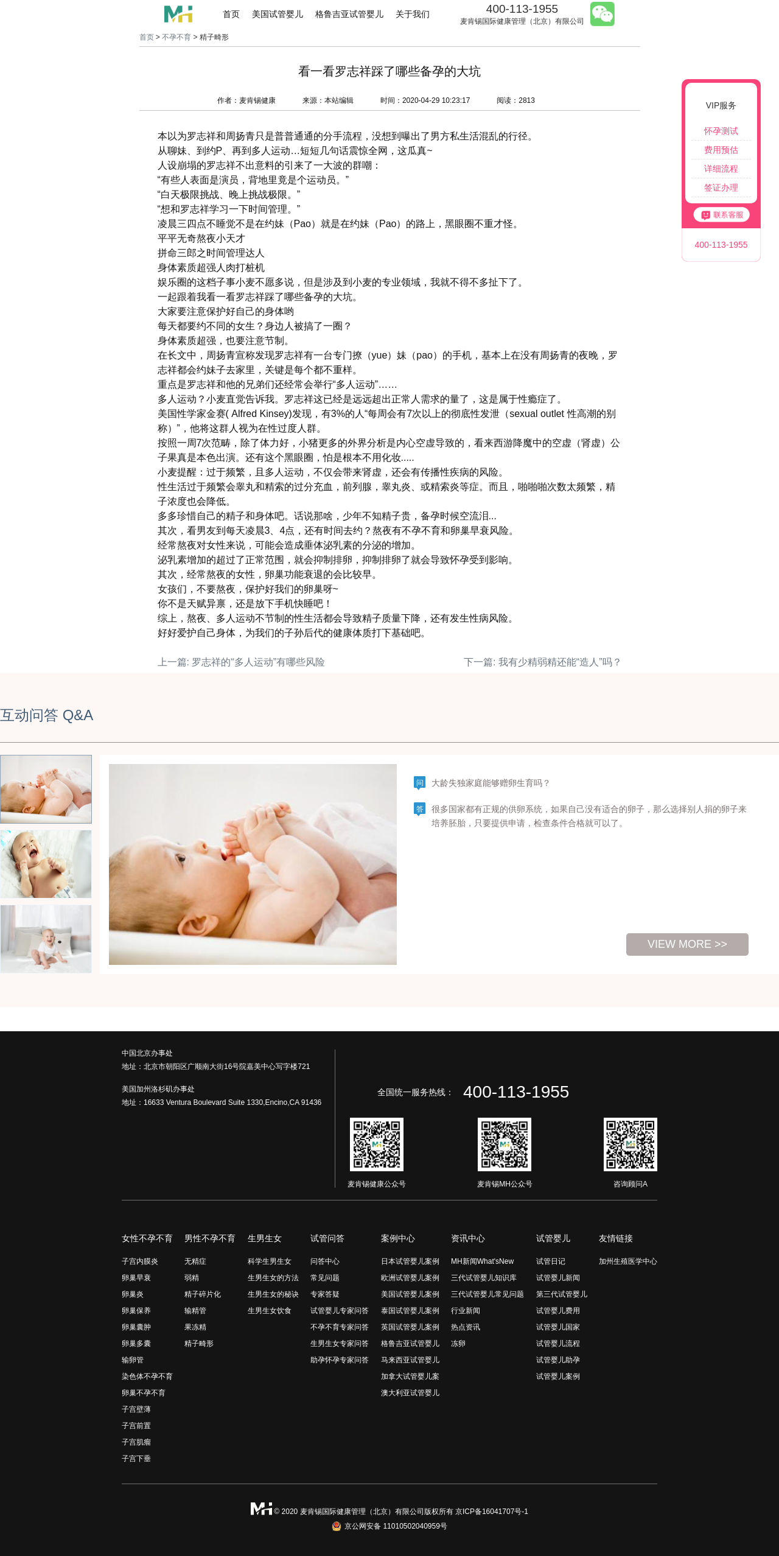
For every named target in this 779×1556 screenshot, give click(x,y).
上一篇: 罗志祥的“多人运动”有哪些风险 (242, 662)
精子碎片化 (202, 1294)
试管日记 (550, 1261)
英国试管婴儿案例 (410, 1327)
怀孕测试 (721, 131)
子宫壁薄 (136, 1409)
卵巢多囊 (136, 1343)
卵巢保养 (136, 1310)
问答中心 (325, 1261)
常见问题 (325, 1278)
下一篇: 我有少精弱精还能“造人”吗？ (543, 662)
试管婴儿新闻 (558, 1278)
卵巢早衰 (136, 1278)
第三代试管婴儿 (561, 1294)
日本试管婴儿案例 (410, 1261)
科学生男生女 (270, 1261)
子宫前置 (136, 1425)
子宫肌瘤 (136, 1442)
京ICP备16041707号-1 (491, 1511)
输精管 (195, 1310)
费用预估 (721, 150)
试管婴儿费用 (558, 1310)
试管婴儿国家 (558, 1327)
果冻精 (195, 1327)
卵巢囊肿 (136, 1327)
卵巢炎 (133, 1294)
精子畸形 (199, 1343)
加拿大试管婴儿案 (410, 1376)
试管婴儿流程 (558, 1343)
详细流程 (721, 168)
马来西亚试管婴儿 (410, 1360)
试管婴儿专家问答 (339, 1310)
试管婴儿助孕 (558, 1360)
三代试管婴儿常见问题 (487, 1294)
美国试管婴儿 (277, 14)
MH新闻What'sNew (482, 1261)
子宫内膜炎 (140, 1261)
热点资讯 (465, 1327)
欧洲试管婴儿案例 (410, 1278)
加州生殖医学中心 (628, 1261)
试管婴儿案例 (558, 1376)
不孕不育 (176, 37)
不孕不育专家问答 (339, 1327)
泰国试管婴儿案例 (410, 1310)
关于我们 (413, 14)
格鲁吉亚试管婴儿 (349, 14)
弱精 (191, 1278)
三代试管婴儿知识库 (484, 1278)
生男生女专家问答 (339, 1343)
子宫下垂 (136, 1458)
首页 (231, 14)
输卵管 (133, 1360)
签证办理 (721, 187)
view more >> (687, 944)
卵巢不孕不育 (144, 1393)
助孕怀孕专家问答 (339, 1360)
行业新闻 (465, 1310)
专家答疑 (325, 1294)
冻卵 (458, 1343)
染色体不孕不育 (147, 1376)
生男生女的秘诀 (273, 1294)
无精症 (195, 1261)
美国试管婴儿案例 (410, 1294)
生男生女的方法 (273, 1278)
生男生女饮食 (270, 1310)
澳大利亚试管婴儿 (410, 1393)
